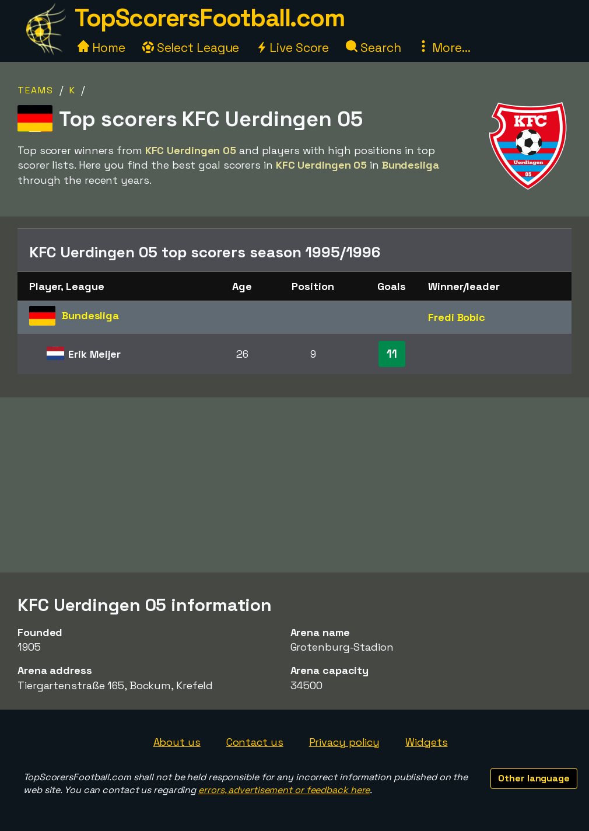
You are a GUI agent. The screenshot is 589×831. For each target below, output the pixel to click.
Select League (191, 47)
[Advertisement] (294, 485)
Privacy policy (344, 742)
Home (101, 47)
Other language (534, 778)
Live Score (292, 47)
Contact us (254, 742)
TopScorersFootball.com (209, 17)
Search (373, 47)
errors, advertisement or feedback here (284, 790)
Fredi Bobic (456, 317)
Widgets (426, 742)
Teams (35, 90)
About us (177, 742)
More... (444, 47)
